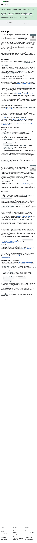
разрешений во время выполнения (25, 129)
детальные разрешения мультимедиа (19, 119)
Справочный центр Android (30, 529)
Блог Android (15, 532)
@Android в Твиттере (16, 529)
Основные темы (13, 27)
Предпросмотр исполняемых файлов (6, 535)
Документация (5, 4)
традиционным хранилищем (21, 37)
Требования (3, 531)
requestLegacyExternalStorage (23, 83)
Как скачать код (4, 533)
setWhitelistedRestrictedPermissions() (13, 108)
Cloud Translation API (26, 23)
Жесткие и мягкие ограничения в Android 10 (24, 93)
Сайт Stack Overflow (28, 537)
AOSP (2, 27)
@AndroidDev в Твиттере (17, 530)
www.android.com (28, 534)
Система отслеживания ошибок (29, 540)
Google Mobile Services (29, 535)
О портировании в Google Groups (16, 541)
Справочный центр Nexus (29, 532)
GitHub (2, 541)
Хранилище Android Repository (4, 529)
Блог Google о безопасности (18, 534)
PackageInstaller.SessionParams (7, 110)
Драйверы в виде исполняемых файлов (5, 540)
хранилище (24, 50)
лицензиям (23, 299)
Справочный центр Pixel (29, 530)
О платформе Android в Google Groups (17, 536)
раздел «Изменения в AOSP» (21, 17)
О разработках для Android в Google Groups (18, 539)
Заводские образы (4, 537)
